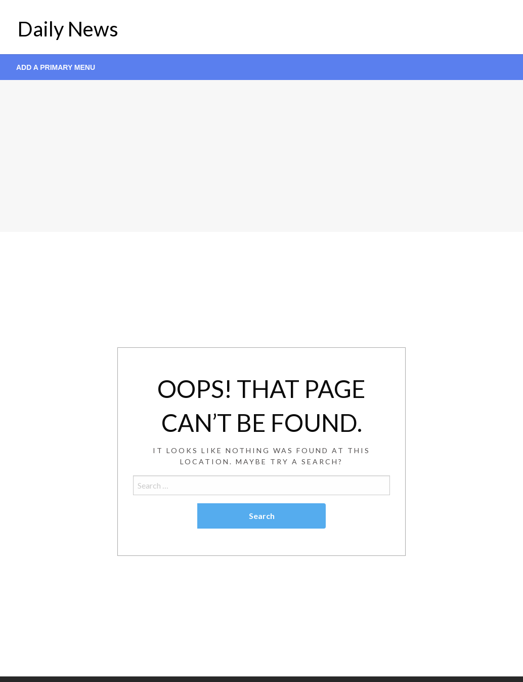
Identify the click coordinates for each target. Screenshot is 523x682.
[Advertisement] (261, 156)
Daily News (68, 29)
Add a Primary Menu (55, 67)
